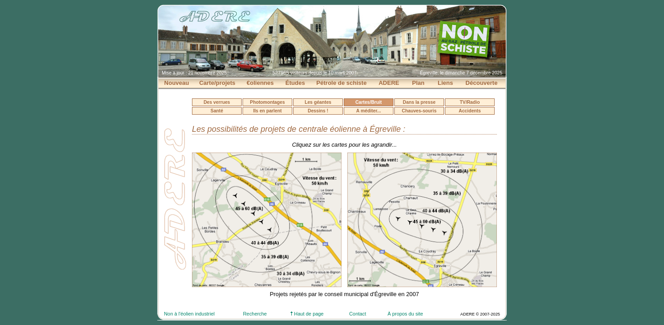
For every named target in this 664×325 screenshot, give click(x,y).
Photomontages (267, 102)
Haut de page (306, 313)
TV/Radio (470, 102)
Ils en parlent (267, 110)
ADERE (389, 82)
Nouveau (176, 82)
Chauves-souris (419, 110)
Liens (445, 82)
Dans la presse (419, 102)
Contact (357, 313)
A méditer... (368, 110)
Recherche (255, 313)
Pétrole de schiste (341, 82)
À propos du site (405, 313)
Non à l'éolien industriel (189, 313)
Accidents (470, 110)
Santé (216, 110)
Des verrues (217, 102)
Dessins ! (318, 110)
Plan (418, 82)
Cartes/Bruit (368, 102)
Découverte (482, 82)
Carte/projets (217, 82)
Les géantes (317, 102)
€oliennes (260, 82)
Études (295, 82)
